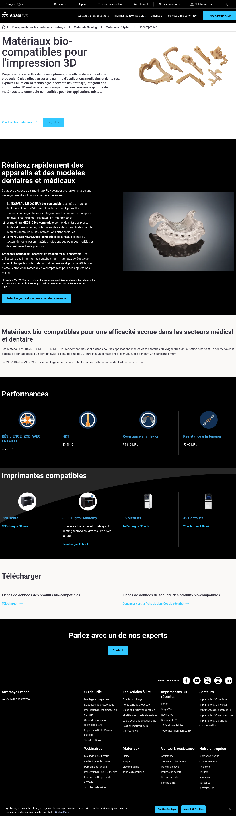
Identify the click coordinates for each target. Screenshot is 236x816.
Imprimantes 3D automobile (215, 709)
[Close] (230, 809)
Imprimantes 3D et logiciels (129, 15)
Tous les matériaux (133, 772)
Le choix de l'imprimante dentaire (97, 779)
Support (82, 4)
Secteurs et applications (93, 15)
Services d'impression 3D (182, 15)
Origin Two (167, 709)
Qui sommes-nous (169, 4)
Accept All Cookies (193, 809)
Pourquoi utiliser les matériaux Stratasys (38, 27)
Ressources (60, 4)
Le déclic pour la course (97, 761)
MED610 (43, 349)
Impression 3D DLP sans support (98, 732)
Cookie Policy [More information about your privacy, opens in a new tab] (62, 812)
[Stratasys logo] (15, 16)
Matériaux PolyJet (118, 27)
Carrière (203, 772)
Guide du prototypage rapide (139, 709)
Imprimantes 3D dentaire (213, 699)
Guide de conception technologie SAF (95, 722)
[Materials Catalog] (102, 27)
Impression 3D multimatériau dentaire (100, 712)
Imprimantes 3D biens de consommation (213, 723)
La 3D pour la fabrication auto (139, 720)
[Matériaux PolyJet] (134, 27)
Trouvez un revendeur (110, 4)
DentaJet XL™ (169, 720)
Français (14, 4)
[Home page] (2, 27)
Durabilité (204, 782)
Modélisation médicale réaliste (140, 715)
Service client (168, 782)
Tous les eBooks (93, 740)
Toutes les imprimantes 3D (176, 730)
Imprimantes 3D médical (213, 704)
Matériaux (156, 15)
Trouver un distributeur (174, 761)
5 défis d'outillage (132, 699)
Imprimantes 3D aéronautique (216, 715)
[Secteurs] (216, 693)
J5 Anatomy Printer (172, 725)
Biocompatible (131, 766)
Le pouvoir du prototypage (99, 704)
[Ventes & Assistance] (178, 750)
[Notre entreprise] (216, 750)
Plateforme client (202, 4)
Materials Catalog (85, 27)
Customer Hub (169, 777)
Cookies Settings (167, 809)
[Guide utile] (101, 693)
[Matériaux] (140, 750)
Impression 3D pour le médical (101, 772)
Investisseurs (206, 788)
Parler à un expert (171, 772)
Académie (204, 777)
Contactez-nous (208, 761)
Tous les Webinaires (95, 787)
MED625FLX (29, 349)
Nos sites (204, 766)
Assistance (167, 756)
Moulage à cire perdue (96, 699)
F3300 (164, 704)
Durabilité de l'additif (95, 766)
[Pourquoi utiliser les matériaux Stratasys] (70, 27)
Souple (126, 761)
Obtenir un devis (170, 766)
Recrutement (141, 4)
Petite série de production (137, 704)
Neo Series (167, 714)
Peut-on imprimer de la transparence (135, 728)
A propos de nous (209, 756)
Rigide (126, 756)
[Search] (226, 4)
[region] (118, 809)
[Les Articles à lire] (140, 693)
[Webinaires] (101, 750)
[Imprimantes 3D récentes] (178, 696)
